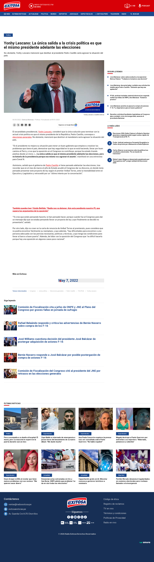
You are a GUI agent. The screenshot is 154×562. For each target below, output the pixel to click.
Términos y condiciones (114, 513)
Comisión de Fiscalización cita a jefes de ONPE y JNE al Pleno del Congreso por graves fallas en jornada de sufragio (56, 308)
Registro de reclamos (113, 504)
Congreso (33, 291)
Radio (124, 14)
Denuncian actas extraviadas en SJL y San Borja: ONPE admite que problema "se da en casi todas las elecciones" (58, 481)
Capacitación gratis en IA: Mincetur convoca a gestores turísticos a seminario (93, 481)
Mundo (53, 14)
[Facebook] (68, 517)
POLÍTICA (81, 291)
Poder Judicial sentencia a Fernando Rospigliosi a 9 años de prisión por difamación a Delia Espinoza (131, 143)
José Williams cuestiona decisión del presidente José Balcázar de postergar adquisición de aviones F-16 (57, 340)
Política (44, 14)
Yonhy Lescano (45, 132)
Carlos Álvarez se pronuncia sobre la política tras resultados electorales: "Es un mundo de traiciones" (130, 152)
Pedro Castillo (52, 165)
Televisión (114, 14)
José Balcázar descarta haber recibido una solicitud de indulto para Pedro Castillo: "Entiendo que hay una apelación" (130, 87)
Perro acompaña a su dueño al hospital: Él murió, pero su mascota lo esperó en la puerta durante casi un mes (21, 439)
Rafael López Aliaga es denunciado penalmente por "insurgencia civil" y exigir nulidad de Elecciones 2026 (131, 161)
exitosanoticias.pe (17, 509)
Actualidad (33, 14)
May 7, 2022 (68, 280)
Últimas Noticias (19, 14)
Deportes (63, 14)
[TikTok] (85, 517)
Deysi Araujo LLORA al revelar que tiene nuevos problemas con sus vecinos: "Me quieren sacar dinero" (20, 481)
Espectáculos (87, 14)
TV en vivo (108, 508)
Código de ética (111, 499)
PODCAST (146, 6)
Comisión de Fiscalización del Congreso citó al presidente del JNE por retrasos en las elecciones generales (59, 372)
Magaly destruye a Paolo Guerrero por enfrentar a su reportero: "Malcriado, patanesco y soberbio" (132, 439)
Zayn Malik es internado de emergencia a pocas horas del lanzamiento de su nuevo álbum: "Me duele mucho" (58, 439)
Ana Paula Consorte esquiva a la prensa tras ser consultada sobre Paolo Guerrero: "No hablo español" (95, 439)
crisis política (43, 291)
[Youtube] (75, 517)
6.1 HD (132, 6)
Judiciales (74, 14)
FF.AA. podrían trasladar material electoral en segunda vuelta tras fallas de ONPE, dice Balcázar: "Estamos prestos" (129, 97)
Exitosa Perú (102, 14)
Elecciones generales (56, 291)
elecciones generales (22, 137)
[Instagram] (78, 517)
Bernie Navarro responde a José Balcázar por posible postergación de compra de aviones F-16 (59, 356)
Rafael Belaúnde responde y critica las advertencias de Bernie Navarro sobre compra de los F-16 (59, 324)
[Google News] (82, 517)
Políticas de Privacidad (114, 518)
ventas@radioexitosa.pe (20, 504)
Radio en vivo (109, 522)
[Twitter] (72, 517)
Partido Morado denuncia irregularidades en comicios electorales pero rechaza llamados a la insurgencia (133, 481)
